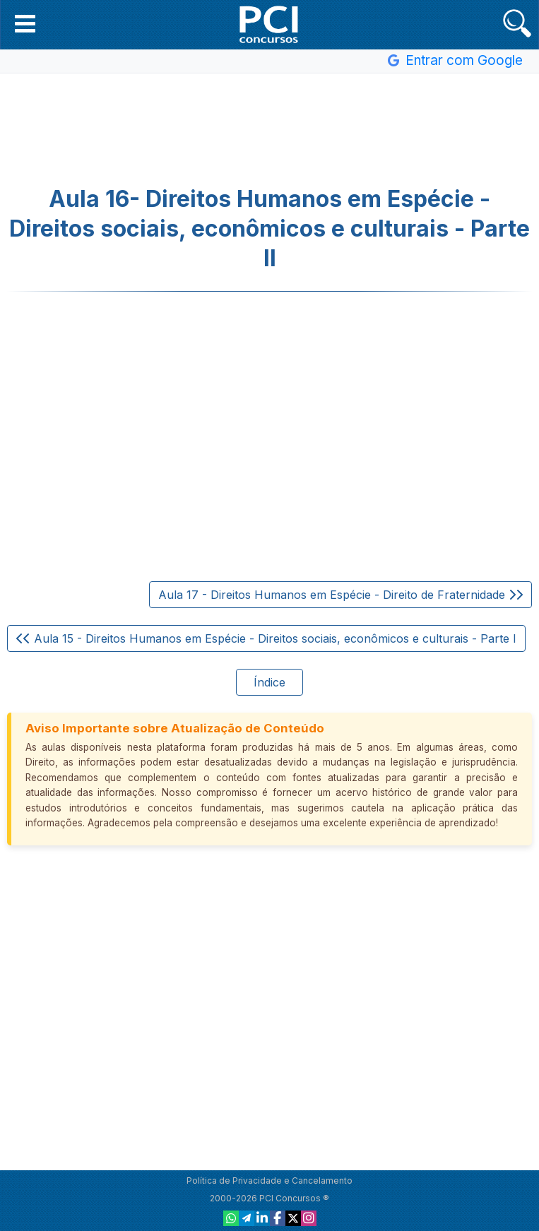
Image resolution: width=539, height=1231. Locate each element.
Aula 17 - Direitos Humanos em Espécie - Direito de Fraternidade (340, 595)
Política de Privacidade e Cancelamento (269, 1180)
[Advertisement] (270, 130)
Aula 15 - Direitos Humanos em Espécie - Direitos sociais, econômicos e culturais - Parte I (266, 638)
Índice (269, 682)
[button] (25, 23)
